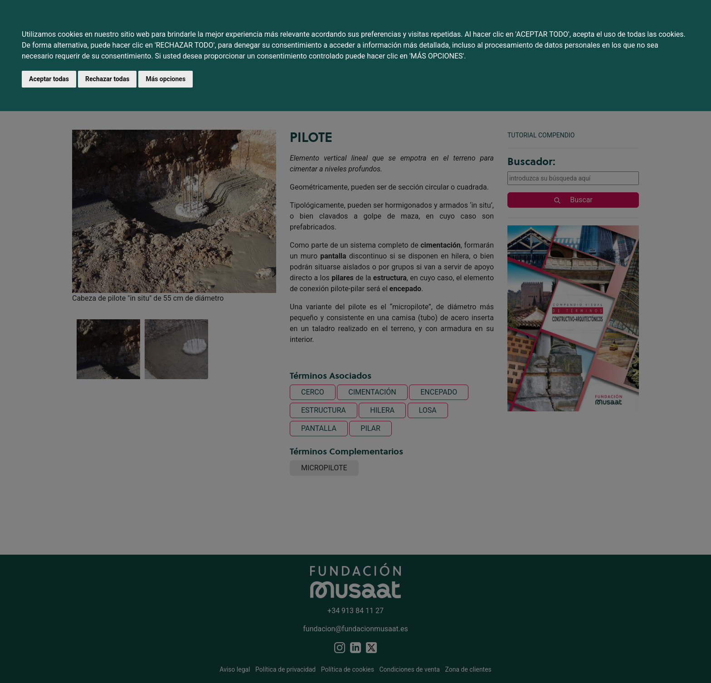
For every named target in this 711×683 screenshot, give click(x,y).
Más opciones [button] (165, 79)
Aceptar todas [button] (49, 79)
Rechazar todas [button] (107, 79)
